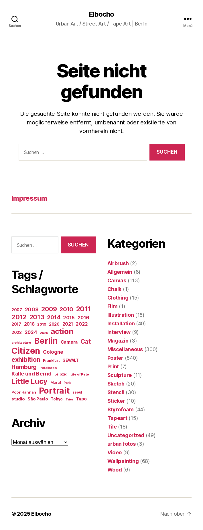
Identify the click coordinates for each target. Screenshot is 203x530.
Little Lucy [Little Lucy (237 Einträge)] (29, 381)
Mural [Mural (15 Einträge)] (55, 382)
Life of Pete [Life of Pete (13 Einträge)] (79, 374)
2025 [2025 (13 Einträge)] (44, 333)
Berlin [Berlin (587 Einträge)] (46, 341)
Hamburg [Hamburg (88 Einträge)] (24, 366)
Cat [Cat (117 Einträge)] (85, 341)
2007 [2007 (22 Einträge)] (16, 310)
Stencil (116, 392)
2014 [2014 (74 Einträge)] (53, 317)
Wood (114, 470)
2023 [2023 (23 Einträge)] (16, 332)
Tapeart (117, 418)
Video (114, 452)
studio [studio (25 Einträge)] (18, 398)
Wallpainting (123, 461)
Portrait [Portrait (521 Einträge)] (54, 391)
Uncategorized (126, 435)
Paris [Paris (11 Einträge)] (68, 383)
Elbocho (101, 14)
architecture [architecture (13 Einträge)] (21, 343)
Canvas (116, 280)
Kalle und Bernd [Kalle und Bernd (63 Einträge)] (31, 373)
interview (119, 332)
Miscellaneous (125, 349)
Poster (115, 358)
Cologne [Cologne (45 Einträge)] (53, 352)
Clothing (118, 298)
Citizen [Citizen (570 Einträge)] (25, 351)
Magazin (118, 341)
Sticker (116, 401)
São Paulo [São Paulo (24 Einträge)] (37, 398)
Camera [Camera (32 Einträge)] (69, 342)
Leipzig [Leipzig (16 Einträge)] (61, 374)
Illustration (120, 315)
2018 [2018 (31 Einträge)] (29, 324)
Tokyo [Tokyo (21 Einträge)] (57, 399)
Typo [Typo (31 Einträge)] (81, 399)
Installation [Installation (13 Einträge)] (48, 368)
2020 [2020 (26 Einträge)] (54, 324)
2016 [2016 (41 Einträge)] (83, 317)
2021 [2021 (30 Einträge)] (67, 324)
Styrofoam (120, 409)
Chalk (114, 289)
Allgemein (120, 272)
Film (112, 306)
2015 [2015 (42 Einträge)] (69, 317)
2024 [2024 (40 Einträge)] (31, 332)
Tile (112, 427)
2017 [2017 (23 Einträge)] (16, 324)
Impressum (29, 198)
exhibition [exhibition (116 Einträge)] (25, 359)
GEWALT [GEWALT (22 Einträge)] (70, 360)
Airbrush (118, 263)
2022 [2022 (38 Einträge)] (82, 324)
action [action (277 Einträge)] (62, 331)
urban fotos (121, 444)
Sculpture (119, 375)
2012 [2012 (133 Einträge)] (19, 317)
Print (113, 366)
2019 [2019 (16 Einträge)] (41, 324)
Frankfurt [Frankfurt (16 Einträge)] (51, 360)
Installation (121, 323)
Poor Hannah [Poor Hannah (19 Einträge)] (23, 392)
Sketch (116, 384)
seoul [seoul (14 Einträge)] (77, 392)
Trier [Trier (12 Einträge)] (69, 399)
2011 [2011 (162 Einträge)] (83, 309)
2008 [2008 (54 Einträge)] (32, 309)
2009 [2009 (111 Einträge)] (49, 309)
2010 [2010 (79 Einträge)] (66, 309)
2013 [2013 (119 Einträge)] (36, 317)
